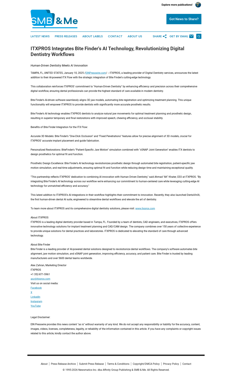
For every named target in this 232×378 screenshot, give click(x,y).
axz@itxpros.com (40, 278)
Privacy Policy (171, 363)
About (44, 363)
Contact (115, 36)
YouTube (36, 305)
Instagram (36, 301)
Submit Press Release (91, 363)
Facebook (36, 287)
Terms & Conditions (118, 363)
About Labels (92, 36)
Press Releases (66, 36)
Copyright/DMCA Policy (146, 363)
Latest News (40, 36)
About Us (135, 36)
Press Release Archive (63, 363)
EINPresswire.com (96, 72)
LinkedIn (35, 296)
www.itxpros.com (145, 208)
